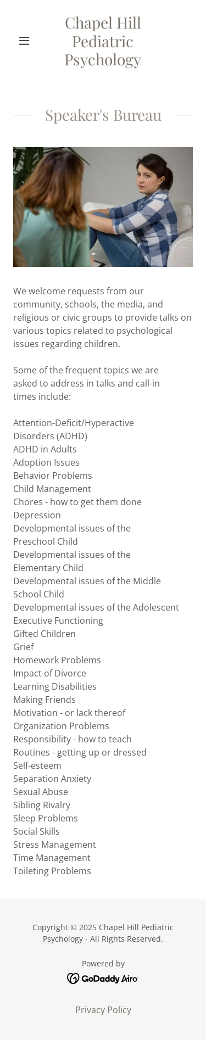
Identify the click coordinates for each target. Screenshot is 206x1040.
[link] (103, 41)
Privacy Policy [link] (103, 1010)
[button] (26, 41)
